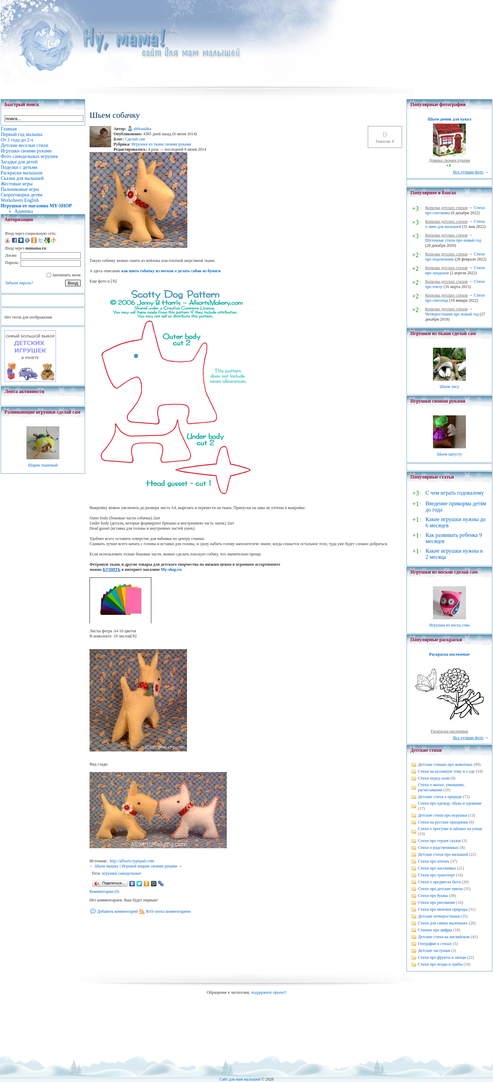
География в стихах (435, 943)
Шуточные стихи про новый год (453, 240)
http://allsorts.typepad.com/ (132, 861)
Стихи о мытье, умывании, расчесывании (441, 787)
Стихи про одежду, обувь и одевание (450, 803)
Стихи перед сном (433, 778)
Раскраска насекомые (449, 654)
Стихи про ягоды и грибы (440, 964)
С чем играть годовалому (454, 493)
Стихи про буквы (433, 895)
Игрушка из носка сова (450, 625)
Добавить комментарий (117, 911)
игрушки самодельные (121, 873)
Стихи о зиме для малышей (455, 224)
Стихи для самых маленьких (443, 923)
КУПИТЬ (111, 569)
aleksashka (142, 128)
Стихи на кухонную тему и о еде (446, 771)
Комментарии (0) (104, 891)
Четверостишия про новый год (452, 314)
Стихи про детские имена (440, 888)
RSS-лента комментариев (168, 911)
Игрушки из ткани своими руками (161, 144)
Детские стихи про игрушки (442, 815)
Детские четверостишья (439, 916)
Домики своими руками (449, 160)
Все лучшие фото (468, 172)
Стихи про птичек (433, 861)
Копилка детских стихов (446, 207)
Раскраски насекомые (449, 731)
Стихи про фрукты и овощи (442, 957)
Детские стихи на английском (444, 936)
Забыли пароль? (19, 282)
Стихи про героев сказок (439, 840)
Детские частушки (434, 950)
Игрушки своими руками (124, 32)
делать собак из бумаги (199, 270)
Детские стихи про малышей (443, 854)
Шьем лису (449, 386)
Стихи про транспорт (436, 875)
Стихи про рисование (436, 902)
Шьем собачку (165, 32)
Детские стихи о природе (440, 796)
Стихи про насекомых (437, 868)
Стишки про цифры (435, 930)
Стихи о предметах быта (439, 881)
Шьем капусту (449, 454)
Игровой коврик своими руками (149, 866)
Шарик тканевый (43, 465)
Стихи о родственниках (438, 847)
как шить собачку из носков (147, 270)
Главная (90, 32)
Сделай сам (135, 139)
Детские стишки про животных (445, 764)
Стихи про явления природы (443, 909)
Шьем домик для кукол (449, 119)
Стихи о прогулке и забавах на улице (450, 828)
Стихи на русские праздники (443, 822)
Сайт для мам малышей (239, 1079)
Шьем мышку (107, 866)
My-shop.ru (171, 569)
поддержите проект (268, 992)
